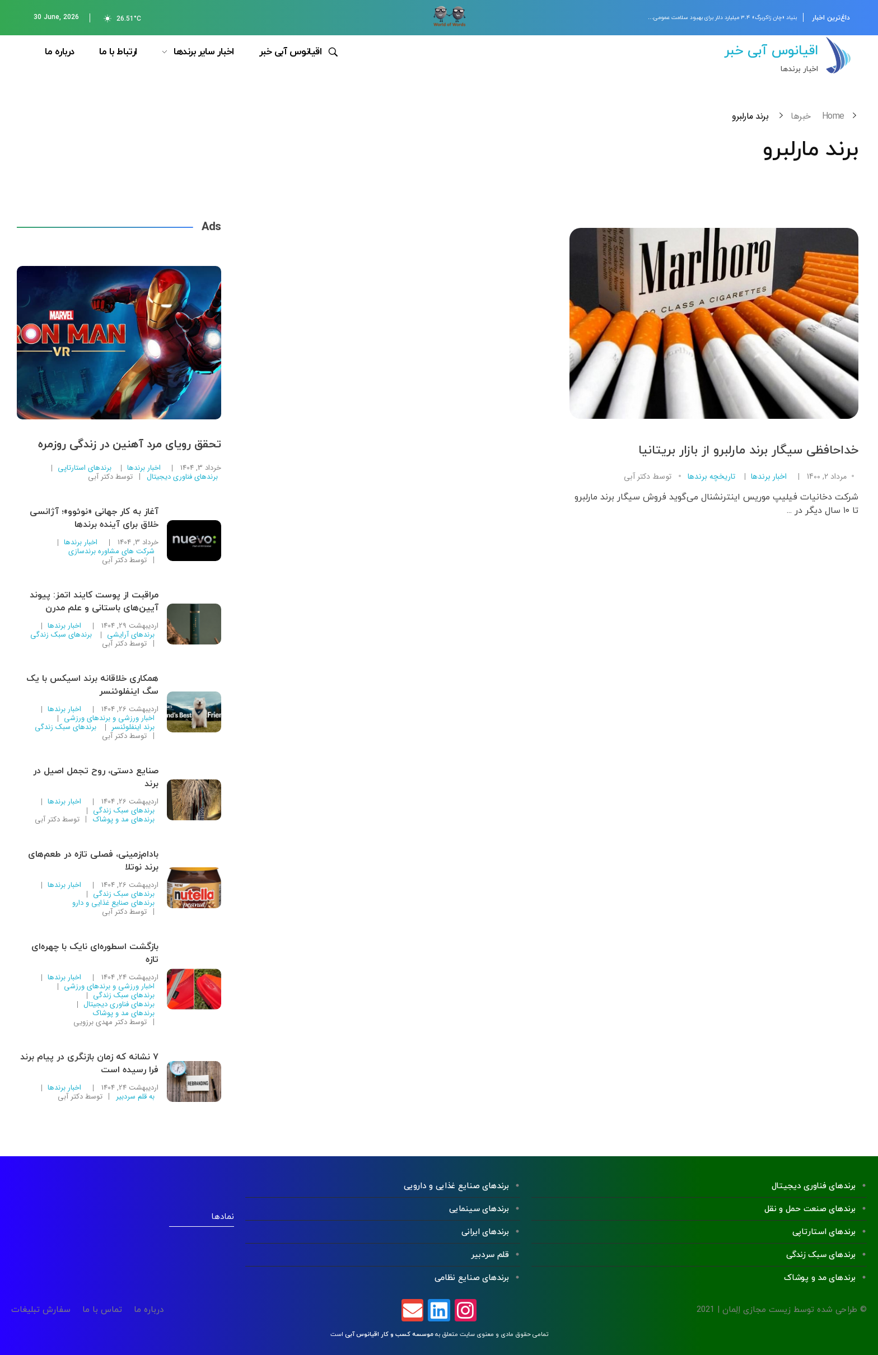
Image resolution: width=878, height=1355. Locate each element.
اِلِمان (731, 1310)
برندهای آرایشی (131, 634)
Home (833, 116)
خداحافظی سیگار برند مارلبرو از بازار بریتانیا (748, 450)
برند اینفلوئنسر (133, 727)
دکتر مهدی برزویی (100, 1022)
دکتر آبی (637, 476)
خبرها (801, 116)
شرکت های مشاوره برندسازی (111, 551)
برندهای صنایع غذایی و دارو (113, 903)
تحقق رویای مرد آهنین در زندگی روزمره (129, 444)
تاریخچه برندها (711, 477)
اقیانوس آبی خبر (771, 50)
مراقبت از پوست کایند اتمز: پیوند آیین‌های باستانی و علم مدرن (94, 601)
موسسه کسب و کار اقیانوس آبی (389, 1334)
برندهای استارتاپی (84, 468)
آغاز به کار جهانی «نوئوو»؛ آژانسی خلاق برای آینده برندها (94, 518)
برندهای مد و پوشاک (124, 819)
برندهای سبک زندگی (61, 634)
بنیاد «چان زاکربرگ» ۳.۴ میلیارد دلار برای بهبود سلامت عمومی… (722, 17)
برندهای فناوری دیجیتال (182, 477)
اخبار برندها (769, 477)
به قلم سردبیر (135, 1096)
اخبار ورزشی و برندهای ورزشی (109, 718)
